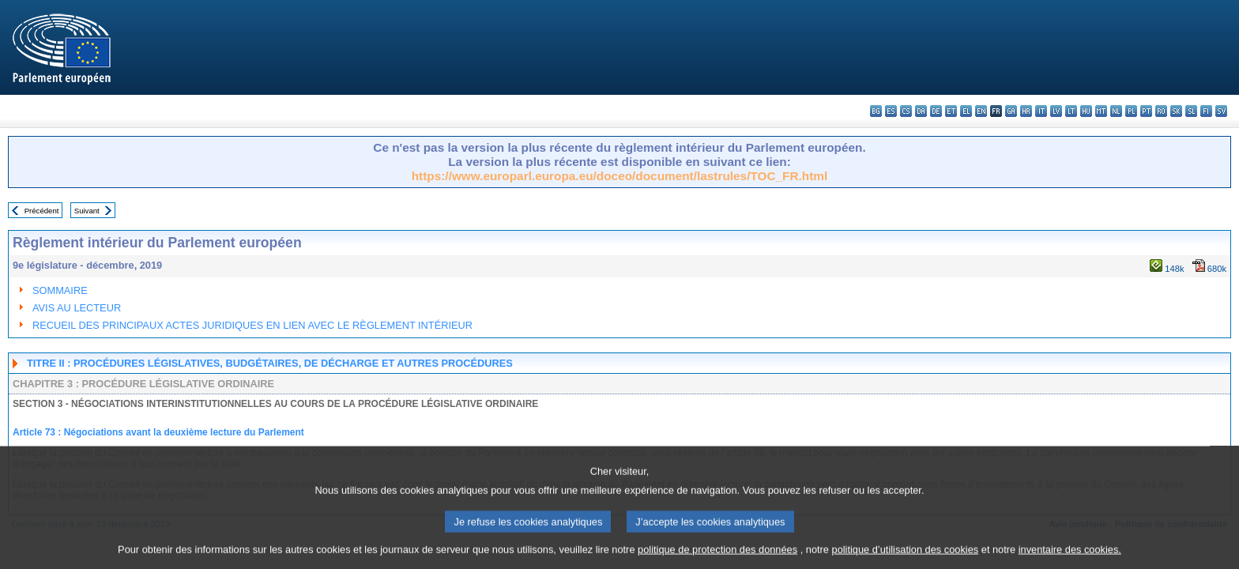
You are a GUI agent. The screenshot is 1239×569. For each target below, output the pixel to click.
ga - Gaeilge (1011, 111)
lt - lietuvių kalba (1071, 111)
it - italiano (1041, 111)
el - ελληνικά (966, 111)
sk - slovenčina (1176, 111)
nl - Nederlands (1116, 111)
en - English (981, 111)
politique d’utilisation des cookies (905, 557)
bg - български (876, 111)
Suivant (87, 210)
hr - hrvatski (1026, 111)
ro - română (1161, 111)
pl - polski (1131, 111)
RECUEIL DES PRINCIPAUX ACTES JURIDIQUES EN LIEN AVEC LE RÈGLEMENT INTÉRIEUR (252, 325)
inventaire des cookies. (1070, 557)
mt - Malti (1101, 111)
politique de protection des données (717, 557)
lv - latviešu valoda (1056, 111)
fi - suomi (1206, 111)
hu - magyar (1086, 111)
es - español (891, 111)
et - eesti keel (951, 111)
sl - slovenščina (1191, 111)
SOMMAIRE (60, 290)
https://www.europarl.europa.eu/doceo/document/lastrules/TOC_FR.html (620, 176)
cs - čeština (906, 111)
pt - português (1146, 111)
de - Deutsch (936, 111)
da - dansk (921, 111)
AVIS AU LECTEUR (76, 308)
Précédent (41, 210)
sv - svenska (1221, 111)
